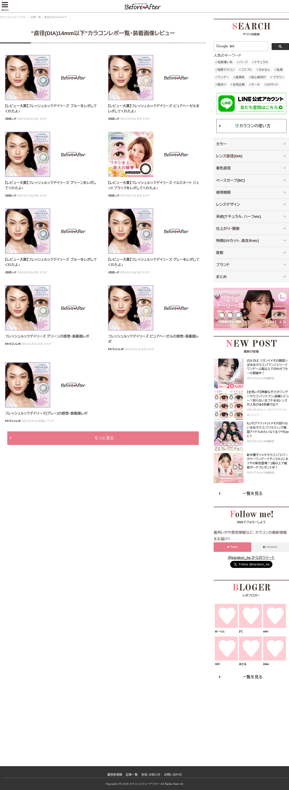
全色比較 (239, 84)
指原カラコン (226, 70)
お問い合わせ (173, 774)
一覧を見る (253, 493)
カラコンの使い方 (252, 126)
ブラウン (278, 77)
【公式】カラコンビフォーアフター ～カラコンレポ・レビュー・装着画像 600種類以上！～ (144, 6)
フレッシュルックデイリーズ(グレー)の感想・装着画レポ (46, 413)
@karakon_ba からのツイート (251, 558)
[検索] (241, 46)
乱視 (280, 70)
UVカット (272, 84)
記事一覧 (36, 17)
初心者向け (258, 77)
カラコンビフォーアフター (14, 17)
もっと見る (104, 438)
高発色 (240, 77)
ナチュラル (261, 62)
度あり (222, 84)
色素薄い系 (225, 62)
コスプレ (246, 70)
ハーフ (243, 62)
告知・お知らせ (150, 774)
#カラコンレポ (13, 344)
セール (255, 84)
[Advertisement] (251, 717)
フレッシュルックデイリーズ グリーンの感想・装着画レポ (47, 336)
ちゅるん (264, 70)
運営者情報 (114, 774)
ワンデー (223, 77)
